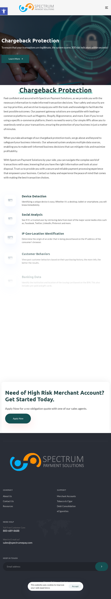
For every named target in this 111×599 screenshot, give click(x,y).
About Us (7, 496)
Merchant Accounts (66, 496)
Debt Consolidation (66, 506)
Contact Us (8, 501)
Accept (75, 586)
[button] (4, 11)
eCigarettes (63, 511)
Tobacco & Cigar (64, 501)
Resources (8, 506)
